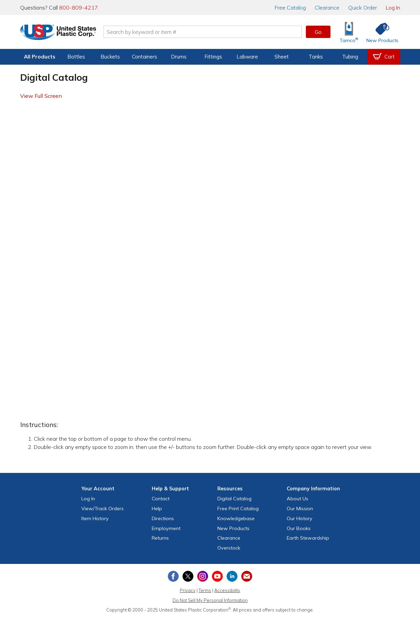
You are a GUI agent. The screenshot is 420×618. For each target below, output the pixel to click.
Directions (163, 518)
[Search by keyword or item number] (205, 32)
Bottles (76, 56)
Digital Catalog (234, 498)
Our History (299, 518)
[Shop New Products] (380, 32)
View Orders (102, 508)
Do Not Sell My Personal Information (210, 600)
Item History (95, 518)
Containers (144, 56)
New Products (233, 528)
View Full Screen (41, 95)
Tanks (316, 56)
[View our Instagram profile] (202, 576)
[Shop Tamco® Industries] (349, 32)
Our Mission (300, 508)
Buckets (110, 56)
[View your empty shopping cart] (383, 57)
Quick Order (362, 7)
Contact (161, 498)
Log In (393, 7)
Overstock (228, 548)
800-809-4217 (78, 7)
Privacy (187, 590)
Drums (179, 56)
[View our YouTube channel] (217, 576)
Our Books (299, 528)
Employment (166, 528)
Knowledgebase (236, 518)
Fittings (213, 56)
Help (157, 508)
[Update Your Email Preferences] (247, 576)
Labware (247, 56)
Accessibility (227, 590)
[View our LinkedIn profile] (232, 576)
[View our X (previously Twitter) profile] (188, 576)
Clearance (327, 7)
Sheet (281, 56)
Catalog (290, 7)
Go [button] (318, 31)
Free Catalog (238, 508)
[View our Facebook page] (173, 576)
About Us (297, 498)
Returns (160, 538)
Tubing (350, 56)
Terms (205, 590)
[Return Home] (60, 33)
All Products (39, 56)
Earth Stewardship (308, 538)
